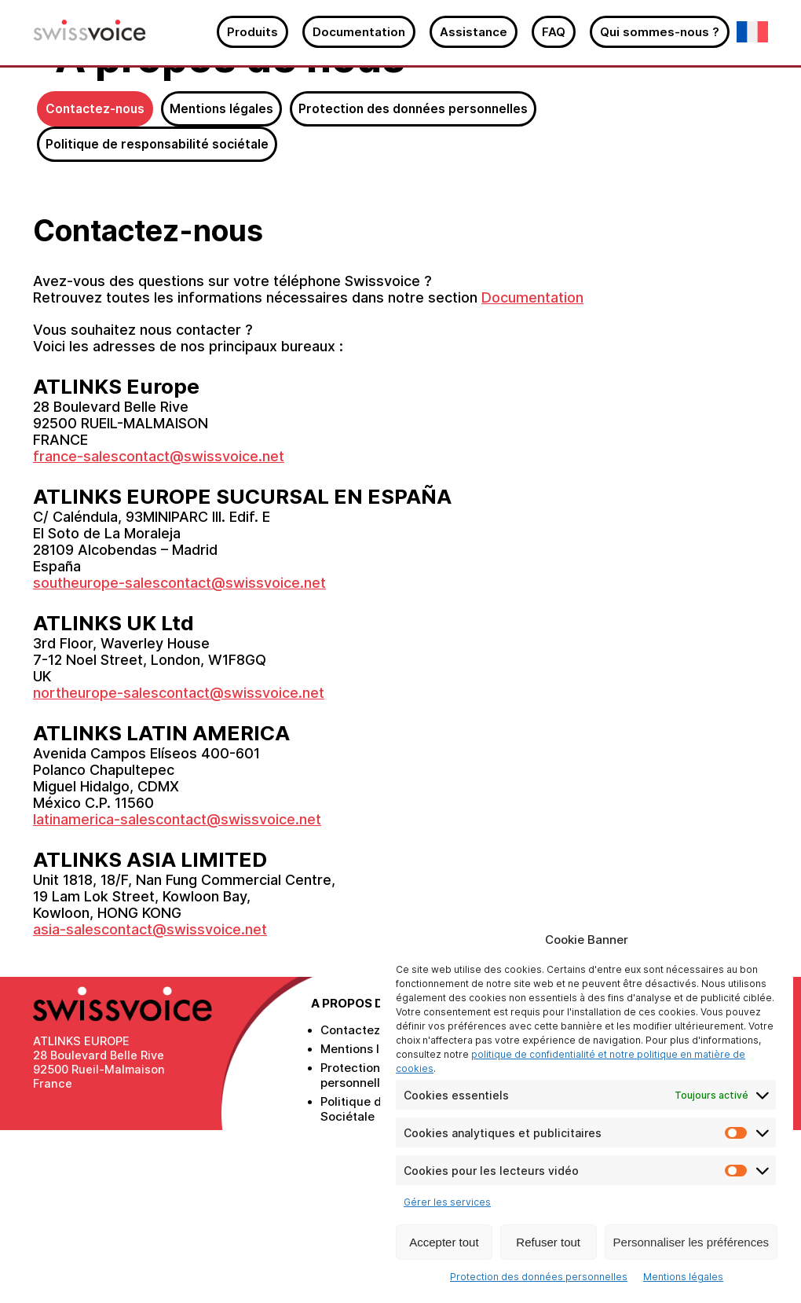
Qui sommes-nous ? (659, 31)
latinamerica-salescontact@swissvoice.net (177, 986)
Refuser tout (548, 1242)
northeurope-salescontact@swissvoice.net (178, 860)
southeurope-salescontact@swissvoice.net (179, 750)
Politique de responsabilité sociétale (157, 311)
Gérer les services (447, 1202)
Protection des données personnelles (538, 1277)
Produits (252, 31)
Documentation (359, 31)
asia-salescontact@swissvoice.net (150, 1096)
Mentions (221, 276)
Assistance (473, 31)
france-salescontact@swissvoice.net (158, 623)
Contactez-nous (95, 276)
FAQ (553, 31)
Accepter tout (443, 1242)
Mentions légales (683, 1277)
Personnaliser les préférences (691, 1242)
